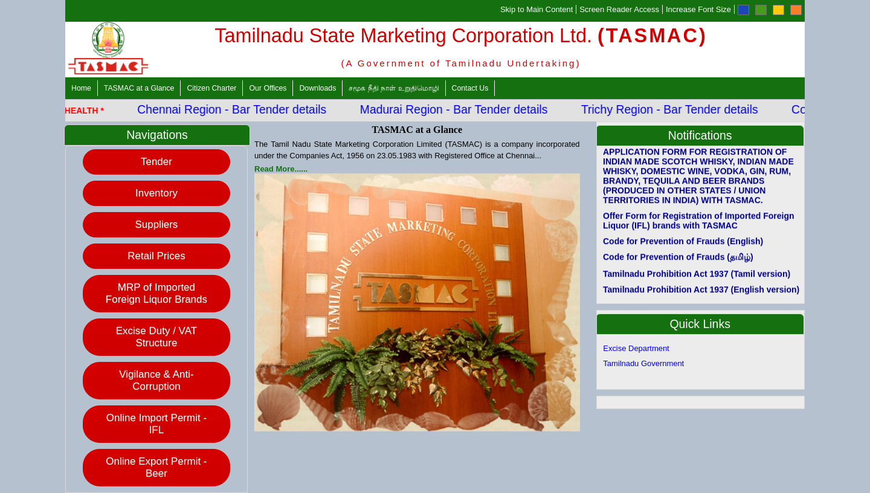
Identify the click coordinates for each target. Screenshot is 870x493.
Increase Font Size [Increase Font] (698, 9)
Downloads (317, 88)
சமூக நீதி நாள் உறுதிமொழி (394, 88)
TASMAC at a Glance (139, 88)
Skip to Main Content (536, 9)
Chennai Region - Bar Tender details (236, 109)
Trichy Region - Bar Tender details (674, 109)
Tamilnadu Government (643, 363)
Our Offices (267, 88)
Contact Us (470, 88)
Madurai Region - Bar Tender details (459, 109)
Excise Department (636, 348)
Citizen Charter (211, 88)
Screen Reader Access (619, 9)
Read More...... (281, 168)
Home (81, 88)
